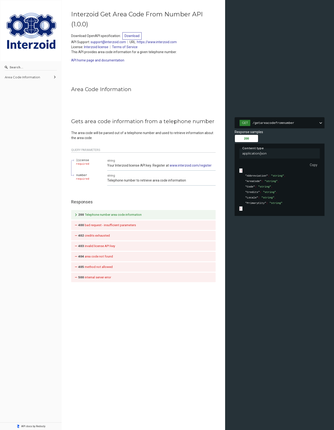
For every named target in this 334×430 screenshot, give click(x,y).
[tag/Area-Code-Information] (68, 89)
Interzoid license (96, 47)
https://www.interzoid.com (157, 42)
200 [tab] (246, 138)
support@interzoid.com (108, 42)
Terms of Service (125, 47)
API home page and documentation (97, 60)
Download (132, 36)
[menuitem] (31, 77)
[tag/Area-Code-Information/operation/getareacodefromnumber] (68, 121)
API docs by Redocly (30, 426)
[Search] (31, 67)
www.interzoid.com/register (191, 165)
